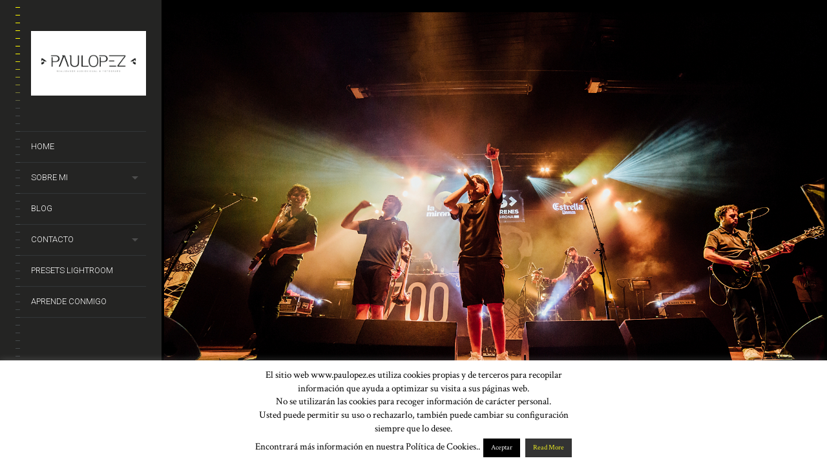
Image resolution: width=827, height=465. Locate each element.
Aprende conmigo (69, 301)
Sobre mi (49, 177)
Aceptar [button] (501, 447)
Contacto (52, 239)
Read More (548, 447)
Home (42, 146)
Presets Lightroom (72, 270)
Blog (41, 208)
